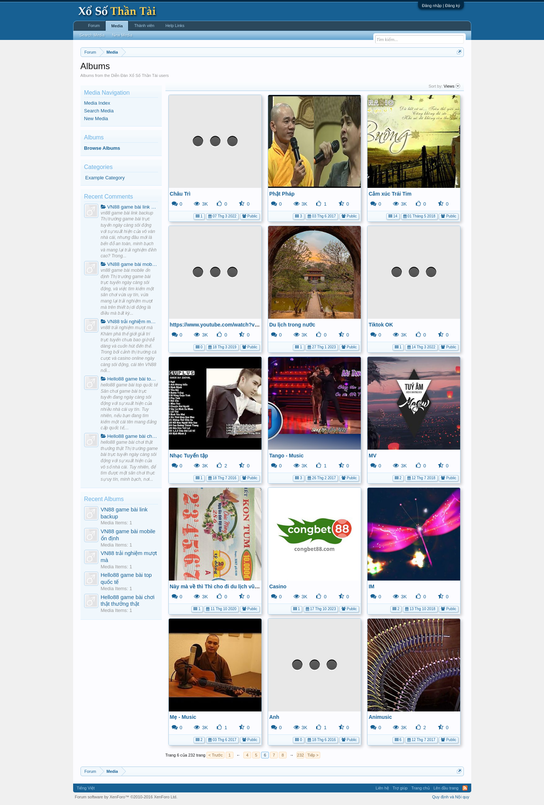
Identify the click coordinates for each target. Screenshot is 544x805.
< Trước (215, 755)
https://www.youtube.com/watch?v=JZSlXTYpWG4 (231, 325)
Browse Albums (102, 148)
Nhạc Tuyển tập (189, 456)
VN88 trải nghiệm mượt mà (129, 321)
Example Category (105, 177)
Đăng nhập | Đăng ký (441, 5)
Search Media (99, 111)
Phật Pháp (282, 194)
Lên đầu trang (446, 788)
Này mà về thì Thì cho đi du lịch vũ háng (219, 586)
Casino (278, 586)
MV (372, 456)
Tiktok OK (381, 325)
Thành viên (144, 25)
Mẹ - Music (183, 717)
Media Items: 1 (116, 522)
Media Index (97, 103)
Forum (94, 25)
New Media (96, 118)
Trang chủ (420, 788)
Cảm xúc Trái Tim (390, 194)
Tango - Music (286, 456)
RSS (465, 788)
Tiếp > (312, 755)
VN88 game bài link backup (129, 207)
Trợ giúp (400, 788)
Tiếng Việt (86, 788)
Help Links (174, 25)
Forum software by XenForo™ (126, 797)
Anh (274, 717)
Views (452, 86)
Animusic (380, 717)
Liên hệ (382, 788)
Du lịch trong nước (292, 325)
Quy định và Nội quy (450, 797)
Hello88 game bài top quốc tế (129, 379)
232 (300, 755)
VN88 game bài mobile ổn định (129, 264)
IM (371, 586)
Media (117, 26)
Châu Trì (180, 194)
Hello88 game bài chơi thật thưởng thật (129, 436)
